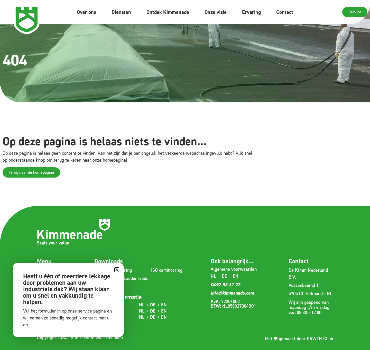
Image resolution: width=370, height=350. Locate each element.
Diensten (121, 12)
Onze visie (216, 12)
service (85, 311)
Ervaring (251, 12)
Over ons (86, 12)
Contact (284, 12)
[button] (117, 270)
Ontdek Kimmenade (167, 12)
